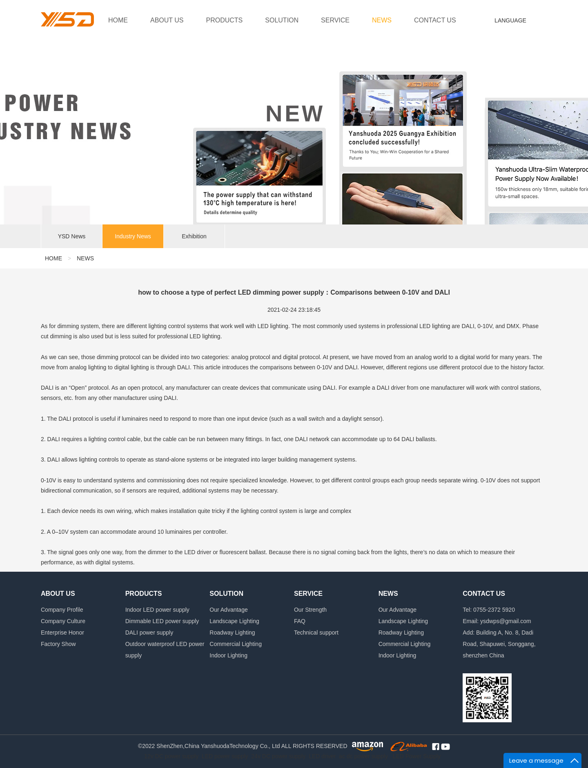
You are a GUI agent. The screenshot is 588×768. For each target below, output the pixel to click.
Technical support (316, 632)
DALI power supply (149, 632)
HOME (118, 20)
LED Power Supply (417, 756)
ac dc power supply (363, 756)
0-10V (48, 480)
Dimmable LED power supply (162, 621)
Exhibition (194, 236)
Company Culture (63, 621)
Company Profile (62, 609)
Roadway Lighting (232, 632)
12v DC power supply (171, 756)
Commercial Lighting (235, 644)
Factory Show (58, 644)
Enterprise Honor (62, 632)
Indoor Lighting (228, 655)
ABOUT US (167, 20)
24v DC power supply (278, 756)
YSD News (72, 236)
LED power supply (225, 756)
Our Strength (310, 609)
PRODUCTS (224, 20)
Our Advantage (228, 609)
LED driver (322, 756)
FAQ (299, 621)
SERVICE (335, 20)
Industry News (133, 236)
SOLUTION (281, 20)
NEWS (382, 20)
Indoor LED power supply (157, 609)
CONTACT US (435, 20)
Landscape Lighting (234, 621)
